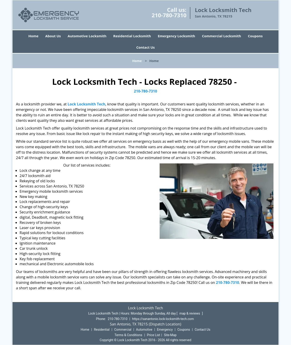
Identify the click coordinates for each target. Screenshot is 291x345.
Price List (153, 335)
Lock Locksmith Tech (86, 104)
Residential (102, 329)
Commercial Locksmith (221, 36)
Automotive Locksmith (87, 36)
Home (33, 36)
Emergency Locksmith (176, 36)
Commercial (122, 329)
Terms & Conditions (128, 335)
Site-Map (170, 335)
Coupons (255, 36)
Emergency (165, 329)
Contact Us (145, 47)
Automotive (144, 329)
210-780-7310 (169, 15)
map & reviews (190, 313)
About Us (53, 36)
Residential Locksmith (132, 36)
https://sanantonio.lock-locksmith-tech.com (163, 319)
